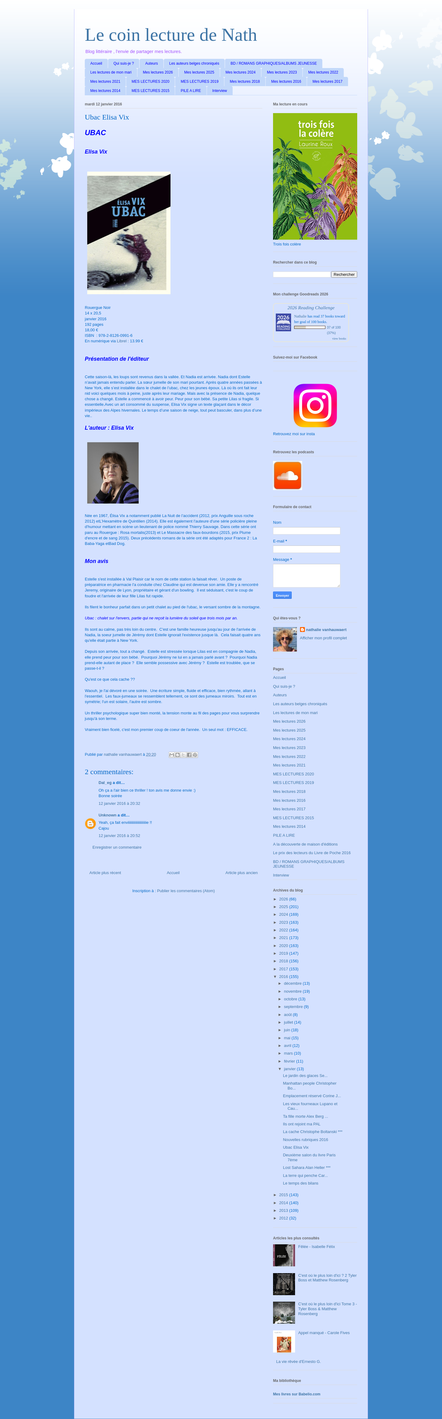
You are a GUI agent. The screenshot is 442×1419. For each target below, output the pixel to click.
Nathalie (300, 316)
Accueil (96, 63)
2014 (284, 1202)
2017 (284, 969)
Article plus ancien (242, 872)
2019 (284, 953)
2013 (284, 1210)
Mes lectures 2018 (245, 81)
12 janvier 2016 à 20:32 (119, 803)
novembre (293, 991)
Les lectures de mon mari (111, 72)
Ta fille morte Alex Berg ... (305, 1116)
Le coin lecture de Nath (171, 35)
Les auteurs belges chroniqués (194, 63)
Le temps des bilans (300, 1183)
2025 (284, 906)
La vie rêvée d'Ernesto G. (298, 1361)
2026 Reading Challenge (311, 307)
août (288, 1014)
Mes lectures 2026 (158, 72)
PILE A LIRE (191, 91)
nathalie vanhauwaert (326, 629)
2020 (284, 945)
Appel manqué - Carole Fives (324, 1332)
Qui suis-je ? (124, 63)
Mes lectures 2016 (286, 81)
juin (287, 1030)
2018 (284, 961)
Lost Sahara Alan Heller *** (306, 1167)
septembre (294, 1006)
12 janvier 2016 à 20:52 (119, 835)
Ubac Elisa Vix (296, 1147)
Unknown (108, 815)
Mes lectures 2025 (199, 72)
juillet (289, 1022)
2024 (284, 914)
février (290, 1061)
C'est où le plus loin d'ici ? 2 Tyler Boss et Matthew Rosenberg (327, 1278)
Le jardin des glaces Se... (305, 1075)
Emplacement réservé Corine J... (312, 1096)
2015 (284, 1195)
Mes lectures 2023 (282, 72)
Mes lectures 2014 (105, 91)
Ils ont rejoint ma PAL (301, 1124)
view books (339, 338)
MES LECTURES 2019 (199, 81)
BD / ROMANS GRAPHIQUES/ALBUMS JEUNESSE (273, 63)
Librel (122, 341)
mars (289, 1053)
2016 (284, 976)
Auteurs (151, 63)
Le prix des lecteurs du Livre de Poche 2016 (312, 852)
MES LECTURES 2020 (150, 81)
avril (288, 1045)
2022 (284, 930)
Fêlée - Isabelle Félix (316, 1246)
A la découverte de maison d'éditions (305, 844)
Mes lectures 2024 (241, 72)
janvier (290, 1069)
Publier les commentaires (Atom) (186, 890)
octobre (291, 999)
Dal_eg (105, 782)
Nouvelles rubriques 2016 (305, 1139)
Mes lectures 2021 (105, 81)
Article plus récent (105, 872)
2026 (284, 899)
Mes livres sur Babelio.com (296, 1394)
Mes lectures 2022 (323, 72)
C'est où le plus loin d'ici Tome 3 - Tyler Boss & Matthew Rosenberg (327, 1309)
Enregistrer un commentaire (116, 847)
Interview (219, 91)
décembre (293, 983)
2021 (284, 937)
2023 (284, 922)
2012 (284, 1218)
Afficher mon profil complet (323, 638)
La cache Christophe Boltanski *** (312, 1131)
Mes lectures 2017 (328, 81)
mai (288, 1038)
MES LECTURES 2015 (150, 91)
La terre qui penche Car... (305, 1175)
